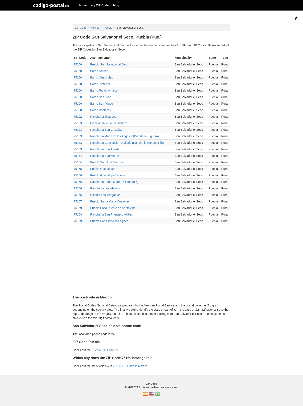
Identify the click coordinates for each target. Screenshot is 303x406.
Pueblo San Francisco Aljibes (109, 221)
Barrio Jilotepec (100, 84)
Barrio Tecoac (99, 71)
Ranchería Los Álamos (105, 188)
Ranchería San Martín (104, 155)
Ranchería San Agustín (105, 149)
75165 (78, 168)
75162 (78, 116)
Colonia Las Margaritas (105, 195)
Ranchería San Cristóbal (106, 129)
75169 (78, 208)
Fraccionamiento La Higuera (108, 123)
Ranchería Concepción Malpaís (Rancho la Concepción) (127, 142)
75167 (78, 201)
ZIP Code (151, 383)
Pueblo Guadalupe (102, 168)
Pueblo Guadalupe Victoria (107, 175)
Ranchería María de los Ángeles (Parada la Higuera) (124, 136)
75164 (78, 155)
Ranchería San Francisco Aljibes (111, 214)
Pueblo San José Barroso (107, 162)
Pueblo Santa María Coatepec (110, 201)
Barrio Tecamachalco (104, 90)
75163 (78, 123)
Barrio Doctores (100, 110)
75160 (78, 64)
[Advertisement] (151, 257)
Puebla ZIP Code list (105, 350)
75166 (78, 175)
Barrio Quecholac (101, 77)
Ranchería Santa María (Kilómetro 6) (114, 182)
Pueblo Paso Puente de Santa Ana (113, 208)
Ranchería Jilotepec (103, 116)
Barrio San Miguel (102, 103)
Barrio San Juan (100, 97)
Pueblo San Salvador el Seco (109, 64)
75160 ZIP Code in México (130, 366)
